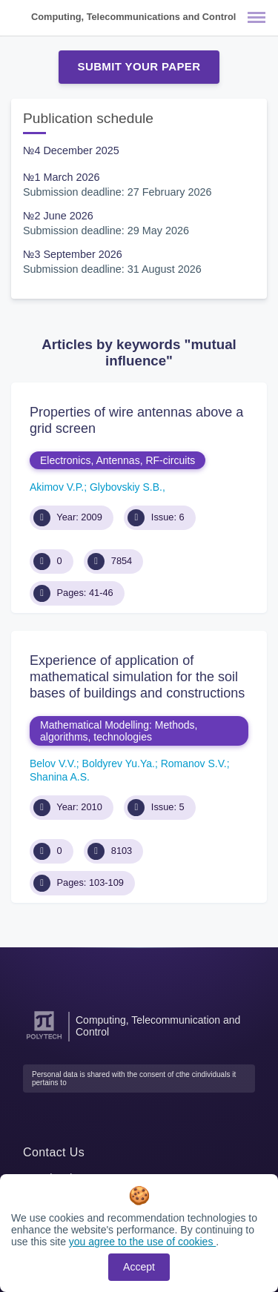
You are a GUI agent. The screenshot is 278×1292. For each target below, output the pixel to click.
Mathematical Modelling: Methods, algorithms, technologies (118, 731)
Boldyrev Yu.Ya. (118, 763)
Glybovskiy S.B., (127, 487)
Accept (139, 1267)
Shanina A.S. (60, 777)
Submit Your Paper (139, 66)
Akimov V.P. (57, 487)
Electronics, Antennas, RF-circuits (117, 460)
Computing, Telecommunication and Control (158, 1026)
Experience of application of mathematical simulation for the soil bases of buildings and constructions (137, 676)
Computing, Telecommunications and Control (133, 16)
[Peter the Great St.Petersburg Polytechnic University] (44, 1039)
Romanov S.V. (194, 763)
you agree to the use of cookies (142, 1242)
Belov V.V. (53, 763)
